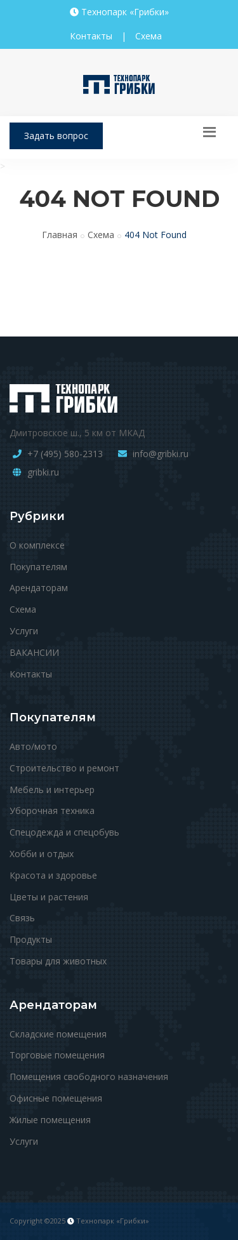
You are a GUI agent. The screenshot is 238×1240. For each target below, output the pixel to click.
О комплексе (37, 545)
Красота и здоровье (53, 875)
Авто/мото (33, 746)
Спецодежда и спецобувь (64, 832)
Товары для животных (58, 961)
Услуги (24, 631)
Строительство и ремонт (64, 768)
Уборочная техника (52, 810)
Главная (59, 235)
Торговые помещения (57, 1055)
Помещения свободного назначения (89, 1076)
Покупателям (38, 567)
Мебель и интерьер (52, 789)
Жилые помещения (50, 1120)
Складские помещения (58, 1034)
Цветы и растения (49, 897)
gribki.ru (43, 472)
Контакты (91, 36)
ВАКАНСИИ (34, 652)
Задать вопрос (56, 136)
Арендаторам (39, 588)
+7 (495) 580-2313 (65, 454)
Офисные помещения (56, 1098)
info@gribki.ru (160, 454)
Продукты (31, 939)
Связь (22, 918)
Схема (148, 36)
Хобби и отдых (42, 854)
